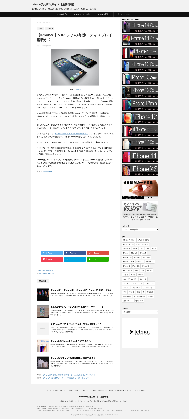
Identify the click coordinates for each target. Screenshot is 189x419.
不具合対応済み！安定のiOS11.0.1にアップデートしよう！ (79, 307)
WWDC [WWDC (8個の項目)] (149, 270)
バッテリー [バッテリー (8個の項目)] (136, 288)
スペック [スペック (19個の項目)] (143, 279)
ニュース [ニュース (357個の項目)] (126, 288)
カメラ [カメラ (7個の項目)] (133, 275)
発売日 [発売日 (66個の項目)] (150, 296)
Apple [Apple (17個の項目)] (135, 249)
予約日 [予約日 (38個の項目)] (131, 292)
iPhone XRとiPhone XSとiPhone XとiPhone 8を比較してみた (81, 290)
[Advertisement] (57, 195)
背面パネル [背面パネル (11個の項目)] (139, 301)
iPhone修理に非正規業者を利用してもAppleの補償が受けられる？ (70, 375)
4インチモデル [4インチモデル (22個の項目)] (128, 244)
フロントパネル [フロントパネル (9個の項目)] (148, 288)
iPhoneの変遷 (103, 14)
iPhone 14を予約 (62, 14)
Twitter (143, 390)
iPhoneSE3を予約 (59, 390)
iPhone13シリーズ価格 (88, 390)
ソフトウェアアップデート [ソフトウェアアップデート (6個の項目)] (132, 283)
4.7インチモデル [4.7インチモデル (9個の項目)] (143, 240)
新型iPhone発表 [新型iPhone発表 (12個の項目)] (139, 296)
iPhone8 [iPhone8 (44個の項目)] (137, 257)
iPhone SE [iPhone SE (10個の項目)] (150, 262)
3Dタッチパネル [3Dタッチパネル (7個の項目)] (129, 240)
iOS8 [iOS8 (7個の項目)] (141, 249)
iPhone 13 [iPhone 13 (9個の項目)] (140, 262)
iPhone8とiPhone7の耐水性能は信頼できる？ (73, 358)
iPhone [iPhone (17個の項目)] (125, 253)
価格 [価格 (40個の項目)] (138, 292)
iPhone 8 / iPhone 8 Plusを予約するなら (71, 341)
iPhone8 (42, 270)
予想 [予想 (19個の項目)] (124, 292)
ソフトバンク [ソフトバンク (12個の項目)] (149, 283)
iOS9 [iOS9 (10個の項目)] (147, 249)
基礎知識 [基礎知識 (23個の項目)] (150, 292)
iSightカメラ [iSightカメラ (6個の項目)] (127, 270)
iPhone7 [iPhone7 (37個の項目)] (143, 253)
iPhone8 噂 (49, 270)
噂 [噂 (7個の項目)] (143, 292)
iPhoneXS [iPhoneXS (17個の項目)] (145, 266)
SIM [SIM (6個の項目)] (142, 270)
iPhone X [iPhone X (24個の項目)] (126, 266)
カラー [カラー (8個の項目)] (140, 275)
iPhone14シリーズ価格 (82, 14)
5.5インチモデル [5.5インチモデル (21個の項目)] (142, 244)
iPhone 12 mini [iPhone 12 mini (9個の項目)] (128, 262)
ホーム (41, 14)
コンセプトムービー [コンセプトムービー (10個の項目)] (130, 279)
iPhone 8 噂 (43, 273)
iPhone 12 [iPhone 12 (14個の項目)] (146, 257)
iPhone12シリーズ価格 (105, 390)
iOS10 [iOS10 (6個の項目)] (154, 249)
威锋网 (78, 89)
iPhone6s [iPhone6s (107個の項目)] (134, 253)
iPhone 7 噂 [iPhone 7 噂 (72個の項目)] (127, 257)
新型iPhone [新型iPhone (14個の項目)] (127, 296)
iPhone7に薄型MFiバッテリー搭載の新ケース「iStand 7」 (66, 378)
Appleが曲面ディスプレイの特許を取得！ (71, 134)
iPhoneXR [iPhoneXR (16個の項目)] (136, 266)
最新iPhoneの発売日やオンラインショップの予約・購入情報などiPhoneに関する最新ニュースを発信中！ (94, 401)
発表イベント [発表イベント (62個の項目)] (128, 301)
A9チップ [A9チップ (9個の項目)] (126, 249)
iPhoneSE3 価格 (73, 390)
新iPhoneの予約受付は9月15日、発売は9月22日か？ (76, 324)
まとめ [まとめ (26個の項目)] (125, 275)
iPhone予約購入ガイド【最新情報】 (53, 4)
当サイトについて (124, 14)
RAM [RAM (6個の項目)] (136, 270)
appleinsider (47, 171)
